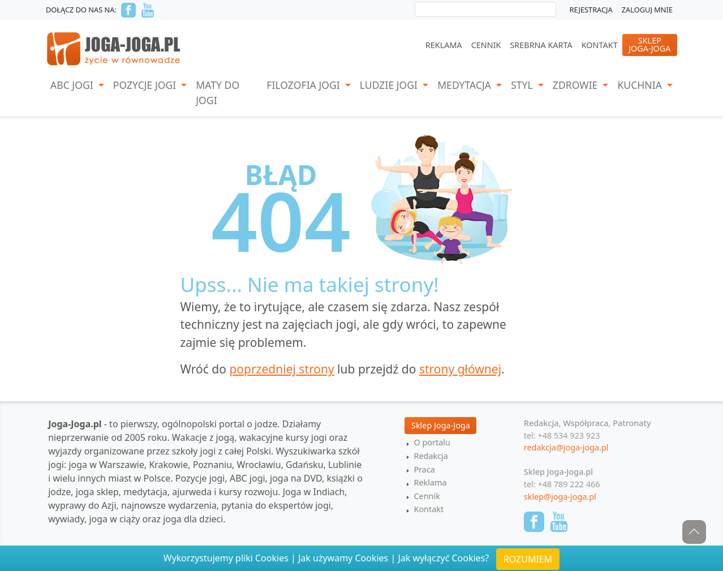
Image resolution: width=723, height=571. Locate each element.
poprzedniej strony (281, 369)
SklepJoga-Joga (649, 44)
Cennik (486, 45)
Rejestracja (591, 10)
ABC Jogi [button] (73, 85)
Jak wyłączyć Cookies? (443, 558)
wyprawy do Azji (82, 505)
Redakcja (430, 455)
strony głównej (460, 369)
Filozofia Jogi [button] (304, 85)
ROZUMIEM (527, 559)
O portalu (432, 442)
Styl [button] (523, 85)
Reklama (443, 45)
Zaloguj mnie (647, 10)
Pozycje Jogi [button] (146, 85)
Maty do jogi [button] (217, 92)
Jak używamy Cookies (343, 558)
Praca (424, 469)
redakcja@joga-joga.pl (566, 447)
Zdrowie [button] (576, 85)
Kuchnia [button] (640, 85)
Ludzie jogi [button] (390, 85)
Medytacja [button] (465, 85)
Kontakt (600, 45)
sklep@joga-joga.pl (560, 496)
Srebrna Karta (541, 45)
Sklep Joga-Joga (440, 425)
